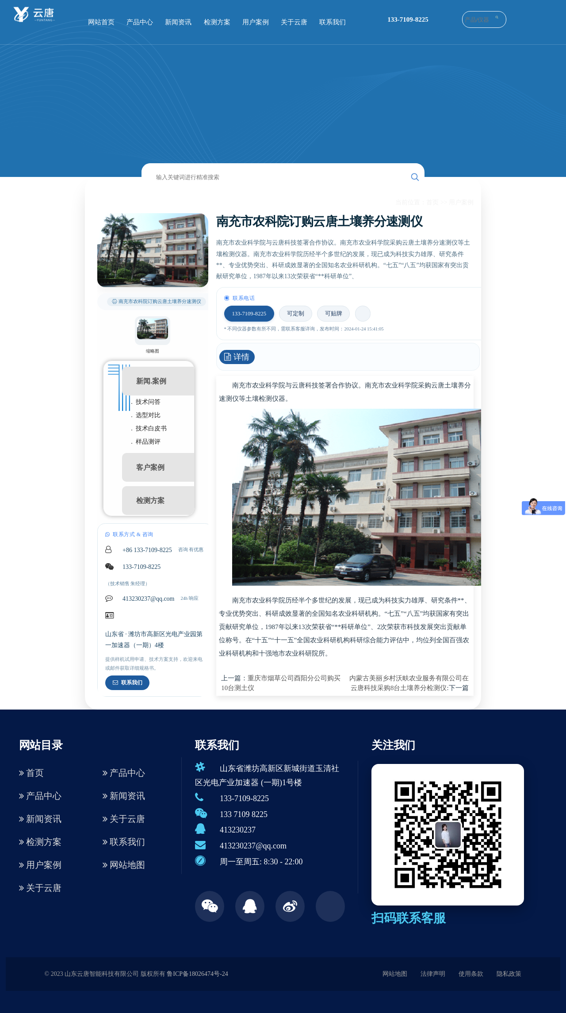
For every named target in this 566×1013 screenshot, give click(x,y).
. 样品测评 (146, 441)
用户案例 (255, 22)
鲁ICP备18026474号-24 (197, 974)
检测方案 (217, 22)
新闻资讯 (178, 22)
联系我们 (332, 22)
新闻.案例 (151, 381)
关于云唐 (294, 22)
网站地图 (124, 865)
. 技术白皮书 (149, 428)
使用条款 (471, 974)
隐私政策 (509, 974)
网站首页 (101, 22)
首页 (432, 202)
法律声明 (433, 974)
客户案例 (150, 467)
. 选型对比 (146, 415)
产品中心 (139, 22)
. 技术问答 (146, 402)
